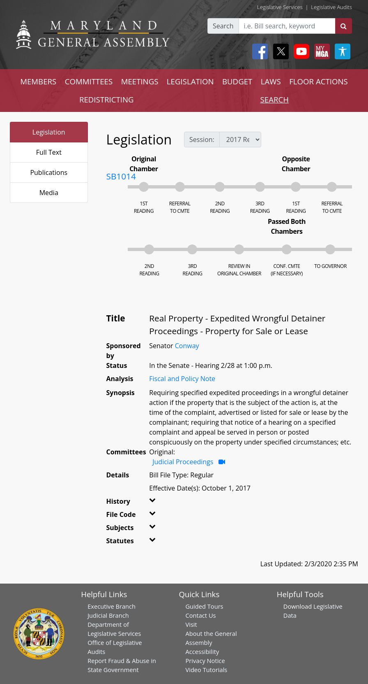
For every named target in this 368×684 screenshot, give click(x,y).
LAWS (271, 81)
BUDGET (237, 81)
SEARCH (274, 99)
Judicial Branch (108, 615)
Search (223, 25)
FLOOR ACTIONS (318, 81)
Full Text (49, 152)
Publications (48, 172)
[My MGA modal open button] (320, 51)
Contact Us (200, 615)
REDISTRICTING (106, 99)
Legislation (48, 132)
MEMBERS (38, 81)
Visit (191, 624)
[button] (153, 503)
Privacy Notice (205, 660)
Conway (187, 345)
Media (48, 192)
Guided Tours (204, 606)
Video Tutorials (206, 669)
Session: (201, 139)
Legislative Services (280, 7)
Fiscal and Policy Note (182, 378)
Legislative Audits (331, 7)
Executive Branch (111, 606)
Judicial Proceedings (182, 461)
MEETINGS (140, 81)
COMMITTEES (89, 81)
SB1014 (121, 176)
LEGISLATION (190, 81)
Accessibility (202, 651)
